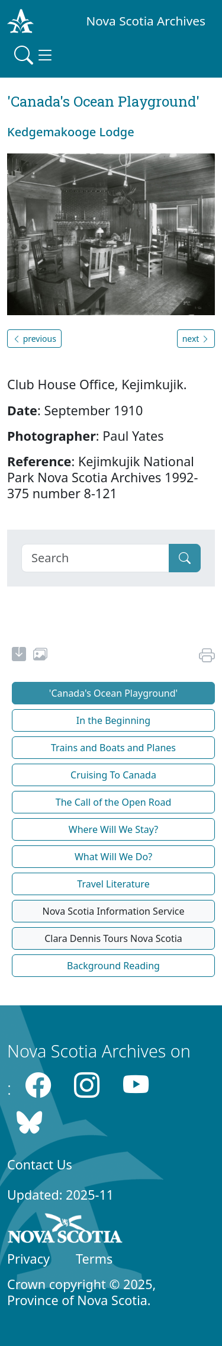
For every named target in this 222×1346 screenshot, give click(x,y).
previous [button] (34, 338)
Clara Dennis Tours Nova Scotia (113, 938)
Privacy (28, 1258)
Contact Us (39, 1164)
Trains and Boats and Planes (113, 747)
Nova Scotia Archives (145, 20)
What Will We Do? (113, 856)
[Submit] (185, 558)
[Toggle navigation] (34, 55)
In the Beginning (113, 720)
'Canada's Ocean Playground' (113, 693)
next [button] (196, 338)
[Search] (95, 558)
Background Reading (113, 965)
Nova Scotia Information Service (113, 911)
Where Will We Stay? (113, 829)
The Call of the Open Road (114, 802)
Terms (94, 1258)
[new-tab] (19, 655)
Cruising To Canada (113, 774)
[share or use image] (40, 655)
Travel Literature (113, 883)
